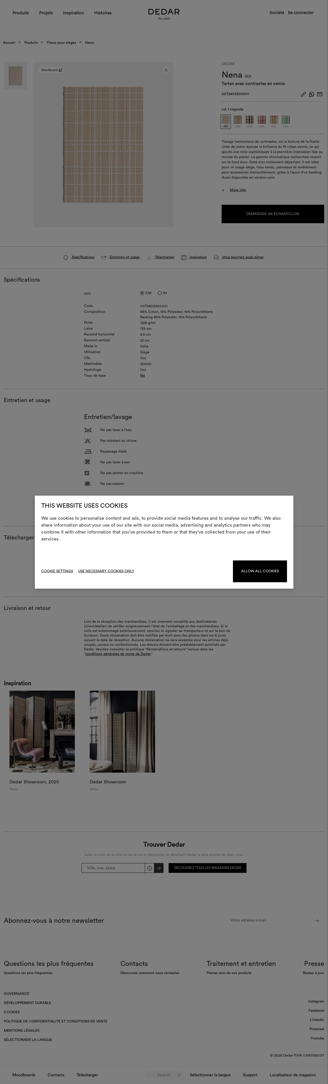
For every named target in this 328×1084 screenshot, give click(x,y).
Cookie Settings (57, 571)
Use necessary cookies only (106, 571)
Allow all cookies (260, 571)
